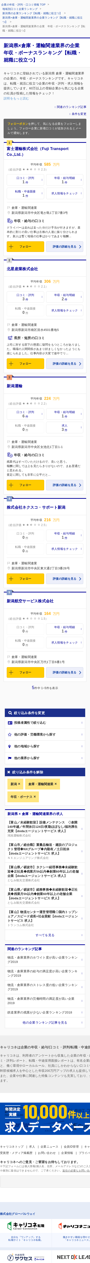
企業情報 (67, 1153)
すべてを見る (45, 935)
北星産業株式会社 (22, 269)
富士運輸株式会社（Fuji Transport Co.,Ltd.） (38, 152)
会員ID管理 (71, 1146)
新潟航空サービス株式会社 (30, 601)
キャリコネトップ (12, 1146)
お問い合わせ (47, 1153)
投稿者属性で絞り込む (30, 722)
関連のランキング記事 (71, 107)
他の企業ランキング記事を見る (45, 1022)
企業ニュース (49, 1146)
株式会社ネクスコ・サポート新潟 (36, 507)
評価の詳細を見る (64, 246)
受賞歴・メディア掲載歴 (16, 1153)
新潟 (14, 784)
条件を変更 (79, 114)
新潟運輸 (14, 386)
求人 (32, 1146)
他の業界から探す (27, 758)
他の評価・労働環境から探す (35, 734)
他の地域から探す (27, 746)
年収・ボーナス (21, 797)
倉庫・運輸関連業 (40, 784)
